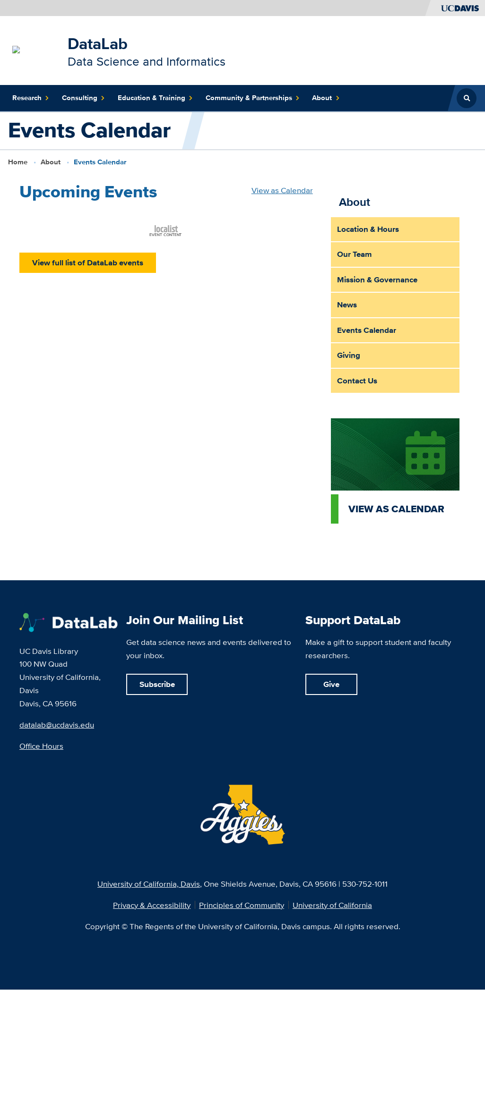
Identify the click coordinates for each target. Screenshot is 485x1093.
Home (17, 162)
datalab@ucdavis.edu (56, 724)
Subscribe (157, 684)
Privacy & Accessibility (152, 905)
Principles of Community (241, 905)
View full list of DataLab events (87, 263)
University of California (332, 905)
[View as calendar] (395, 471)
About (51, 162)
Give (331, 684)
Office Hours (41, 746)
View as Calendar (282, 190)
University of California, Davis (148, 884)
